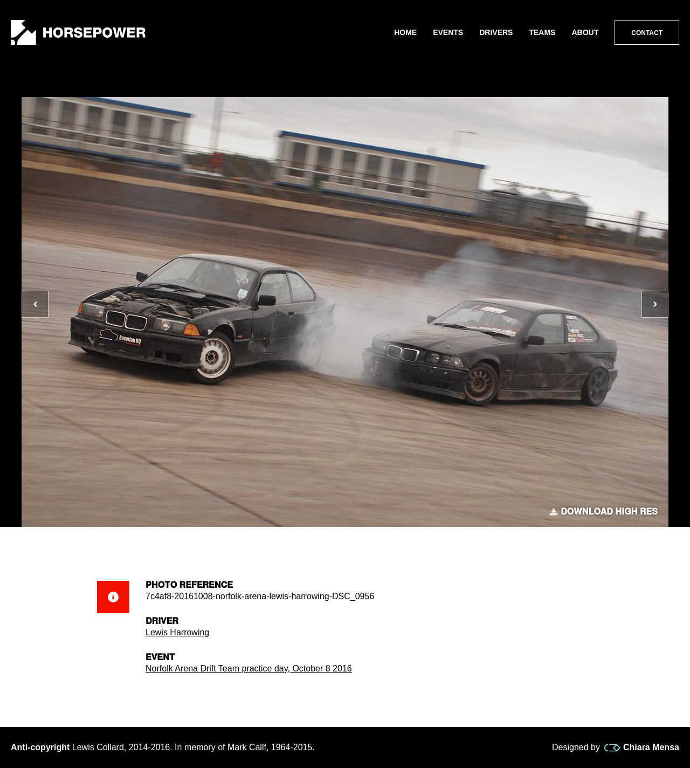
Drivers (496, 32)
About (584, 32)
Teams (542, 32)
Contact (647, 33)
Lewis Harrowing (177, 632)
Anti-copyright (40, 747)
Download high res (604, 512)
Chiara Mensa (641, 747)
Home (405, 32)
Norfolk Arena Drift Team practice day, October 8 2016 (249, 668)
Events (448, 32)
